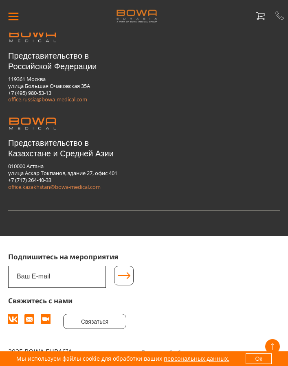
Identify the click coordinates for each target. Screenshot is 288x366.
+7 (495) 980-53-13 (29, 92)
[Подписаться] (124, 275)
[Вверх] (272, 346)
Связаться (94, 321)
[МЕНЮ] (13, 16)
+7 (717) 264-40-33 (29, 180)
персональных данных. (196, 358)
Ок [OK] (258, 358)
